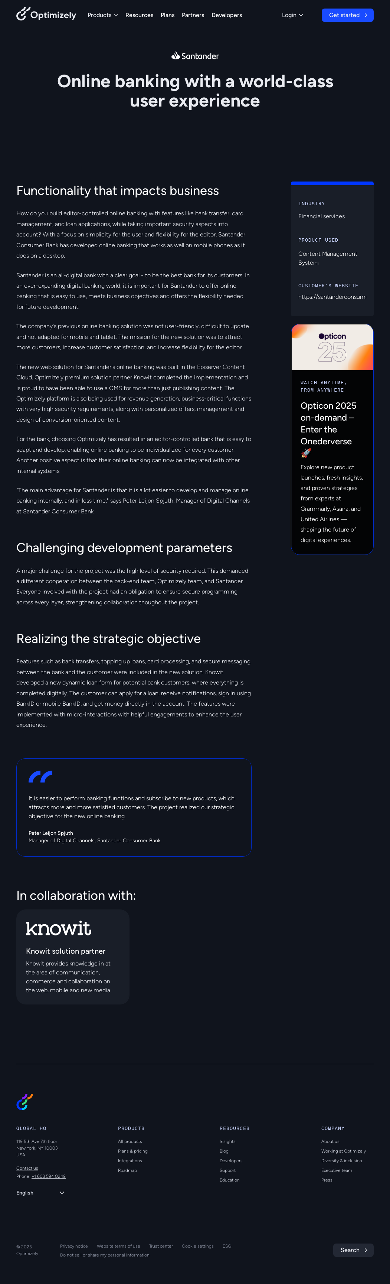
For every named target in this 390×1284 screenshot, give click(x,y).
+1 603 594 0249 (49, 1176)
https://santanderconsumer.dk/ (339, 296)
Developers (227, 15)
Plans (167, 15)
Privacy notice (74, 1246)
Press (326, 1180)
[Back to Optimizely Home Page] (46, 15)
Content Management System (327, 258)
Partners (193, 15)
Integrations (130, 1160)
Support (228, 1170)
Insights (228, 1141)
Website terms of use (118, 1246)
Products (103, 15)
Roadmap (127, 1170)
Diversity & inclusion (341, 1160)
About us (330, 1141)
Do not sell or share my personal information (105, 1255)
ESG (227, 1246)
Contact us (27, 1168)
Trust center (161, 1246)
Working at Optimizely (343, 1151)
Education (230, 1180)
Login (292, 15)
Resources (139, 15)
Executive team (336, 1170)
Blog (224, 1151)
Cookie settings (198, 1246)
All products (130, 1141)
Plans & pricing (133, 1151)
